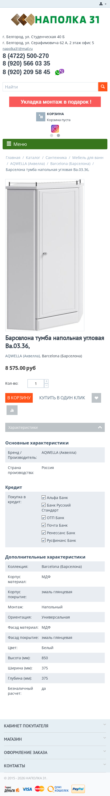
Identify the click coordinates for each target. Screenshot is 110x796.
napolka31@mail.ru (18, 48)
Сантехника (56, 157)
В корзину (19, 398)
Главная (13, 157)
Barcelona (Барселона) (70, 163)
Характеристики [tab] (55, 427)
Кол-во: (11, 383)
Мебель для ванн (87, 157)
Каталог (33, 157)
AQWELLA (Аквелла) (27, 163)
